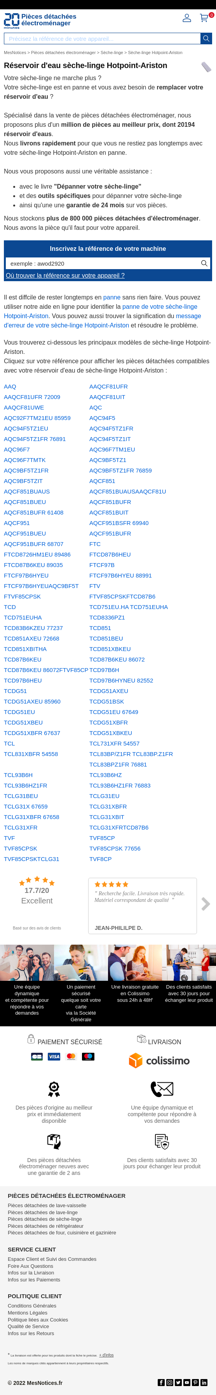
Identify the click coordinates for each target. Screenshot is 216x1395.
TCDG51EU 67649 (113, 712)
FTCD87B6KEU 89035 (33, 565)
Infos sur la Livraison (31, 1273)
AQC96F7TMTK (25, 460)
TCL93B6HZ (105, 775)
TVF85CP (102, 838)
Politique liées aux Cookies (38, 1320)
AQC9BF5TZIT (23, 481)
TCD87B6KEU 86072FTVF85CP (46, 670)
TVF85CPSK (20, 848)
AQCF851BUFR (110, 502)
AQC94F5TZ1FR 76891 (35, 439)
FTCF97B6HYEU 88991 (120, 575)
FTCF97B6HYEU (26, 575)
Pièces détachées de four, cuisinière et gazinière (62, 1233)
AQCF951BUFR (110, 533)
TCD (10, 607)
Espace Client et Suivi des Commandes (52, 1259)
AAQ (10, 386)
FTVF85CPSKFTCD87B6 (122, 596)
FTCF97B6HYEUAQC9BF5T (41, 586)
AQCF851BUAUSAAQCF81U (127, 491)
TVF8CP (100, 859)
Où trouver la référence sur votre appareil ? (65, 275)
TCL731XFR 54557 (114, 743)
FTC (95, 544)
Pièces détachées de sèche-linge (45, 1219)
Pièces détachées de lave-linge (43, 1212)
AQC (95, 407)
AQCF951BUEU (25, 533)
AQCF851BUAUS (27, 491)
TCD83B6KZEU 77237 (33, 628)
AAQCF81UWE (24, 407)
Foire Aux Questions (30, 1266)
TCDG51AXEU (108, 691)
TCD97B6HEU (23, 680)
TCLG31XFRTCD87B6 (118, 827)
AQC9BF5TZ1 (107, 460)
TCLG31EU (104, 796)
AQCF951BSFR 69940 (119, 523)
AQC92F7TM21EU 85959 (37, 418)
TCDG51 (15, 691)
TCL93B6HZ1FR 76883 (120, 785)
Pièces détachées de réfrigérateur (46, 1226)
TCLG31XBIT (106, 817)
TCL (9, 743)
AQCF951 (17, 523)
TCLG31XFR (21, 827)
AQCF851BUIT (109, 512)
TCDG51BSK (106, 701)
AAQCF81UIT (107, 397)
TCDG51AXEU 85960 (32, 701)
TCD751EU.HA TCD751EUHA (128, 607)
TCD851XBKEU (110, 649)
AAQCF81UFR (108, 386)
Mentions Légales (27, 1313)
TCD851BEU (106, 638)
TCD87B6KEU (23, 659)
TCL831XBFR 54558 (31, 754)
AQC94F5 (102, 418)
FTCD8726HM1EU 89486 (37, 554)
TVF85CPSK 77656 (115, 848)
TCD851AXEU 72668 (31, 638)
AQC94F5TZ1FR (111, 428)
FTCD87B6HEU (110, 554)
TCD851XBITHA (25, 649)
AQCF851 (102, 481)
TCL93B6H (18, 775)
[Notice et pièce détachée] (11, 21)
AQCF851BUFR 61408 (33, 512)
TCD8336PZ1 (107, 617)
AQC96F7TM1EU (112, 449)
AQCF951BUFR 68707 (33, 544)
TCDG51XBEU (23, 722)
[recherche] (206, 38)
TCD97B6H (104, 670)
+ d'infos (106, 1355)
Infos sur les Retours (31, 1333)
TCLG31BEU (21, 796)
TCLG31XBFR (108, 806)
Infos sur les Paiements (34, 1280)
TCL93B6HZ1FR (25, 785)
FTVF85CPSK (22, 596)
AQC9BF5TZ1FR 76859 (120, 470)
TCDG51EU (19, 712)
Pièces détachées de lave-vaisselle (47, 1205)
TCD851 (100, 628)
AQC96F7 (17, 449)
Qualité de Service (28, 1326)
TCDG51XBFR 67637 (32, 733)
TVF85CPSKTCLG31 (31, 859)
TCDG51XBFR (108, 722)
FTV (94, 586)
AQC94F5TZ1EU (26, 428)
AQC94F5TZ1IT (110, 439)
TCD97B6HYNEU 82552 (121, 680)
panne (112, 297)
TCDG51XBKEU (110, 733)
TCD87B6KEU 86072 (117, 659)
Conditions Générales (32, 1306)
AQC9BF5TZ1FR (26, 470)
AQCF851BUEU (25, 502)
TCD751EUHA (23, 617)
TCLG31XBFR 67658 (31, 817)
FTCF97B (102, 565)
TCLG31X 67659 (26, 806)
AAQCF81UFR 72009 (32, 397)
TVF (9, 838)
